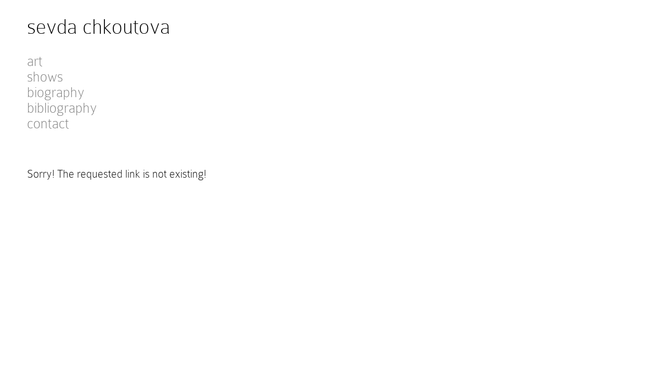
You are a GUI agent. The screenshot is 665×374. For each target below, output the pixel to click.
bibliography (62, 108)
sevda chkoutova (98, 26)
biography (55, 92)
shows (45, 77)
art (35, 61)
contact (48, 123)
